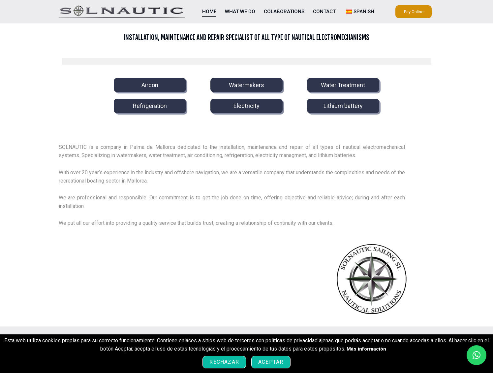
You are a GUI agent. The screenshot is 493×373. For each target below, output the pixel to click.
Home (209, 12)
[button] (476, 355)
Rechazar (224, 362)
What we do (240, 12)
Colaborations (284, 12)
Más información (366, 349)
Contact (324, 12)
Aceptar (270, 362)
